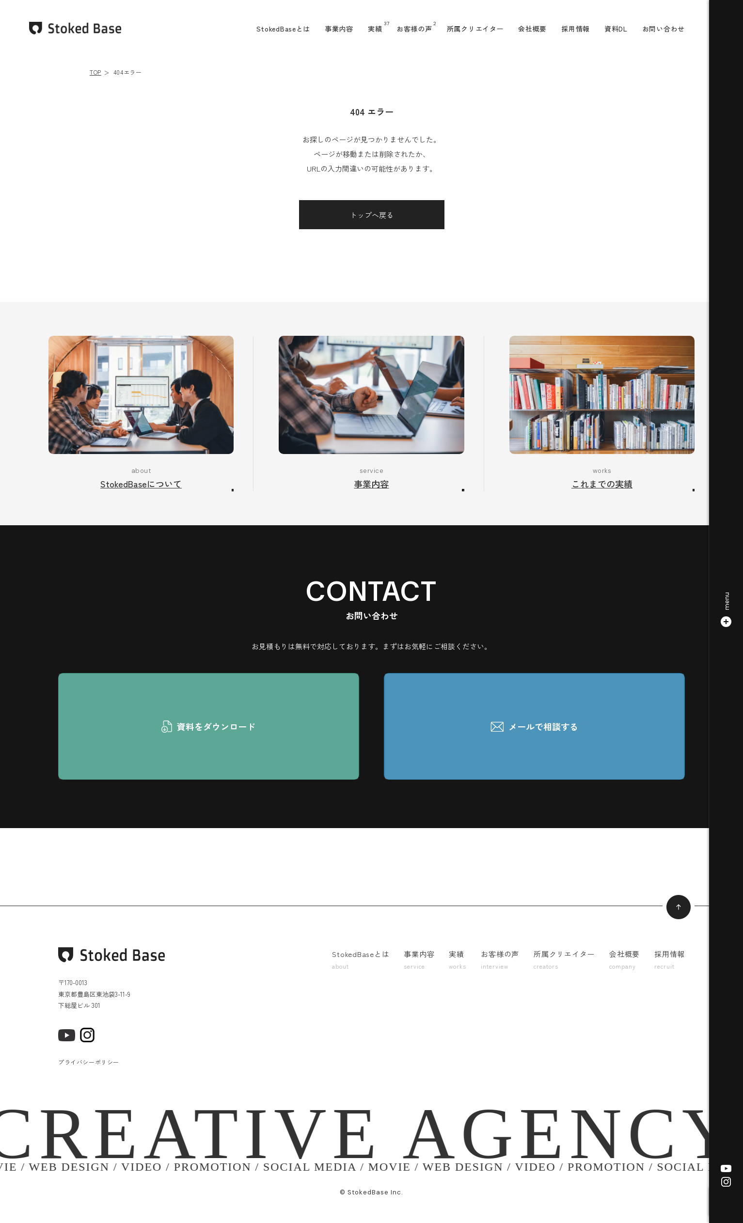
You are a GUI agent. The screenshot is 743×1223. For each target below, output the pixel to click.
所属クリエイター (475, 28)
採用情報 (575, 28)
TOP (95, 72)
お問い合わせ (663, 28)
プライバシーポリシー (88, 1062)
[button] (726, 611)
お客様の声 (414, 28)
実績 (375, 28)
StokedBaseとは (283, 28)
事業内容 (339, 28)
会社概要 (532, 28)
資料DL (616, 28)
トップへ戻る (372, 215)
